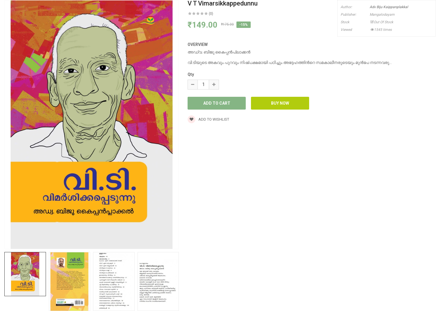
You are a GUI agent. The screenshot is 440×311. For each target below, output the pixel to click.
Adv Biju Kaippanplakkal (389, 7)
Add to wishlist (208, 119)
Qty (191, 74)
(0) (211, 14)
